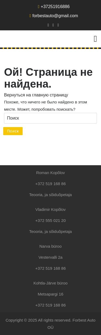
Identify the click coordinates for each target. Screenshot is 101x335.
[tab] (95, 38)
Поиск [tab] (13, 131)
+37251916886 (53, 6)
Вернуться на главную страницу (36, 95)
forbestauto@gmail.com (53, 15)
